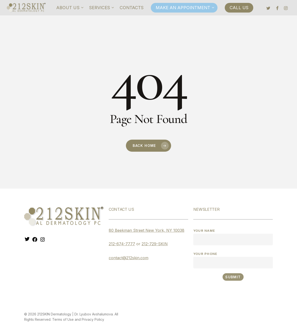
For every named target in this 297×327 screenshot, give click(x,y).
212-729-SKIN (155, 243)
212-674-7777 (122, 243)
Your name (233, 237)
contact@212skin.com (128, 257)
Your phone (233, 260)
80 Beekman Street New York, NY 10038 (146, 230)
